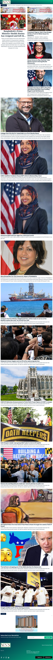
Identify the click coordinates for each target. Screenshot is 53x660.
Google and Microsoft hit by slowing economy (15, 608)
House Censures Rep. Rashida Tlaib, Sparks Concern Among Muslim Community (38, 61)
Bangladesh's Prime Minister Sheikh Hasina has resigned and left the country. (13, 35)
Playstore (48, 657)
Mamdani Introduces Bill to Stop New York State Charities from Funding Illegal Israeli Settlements (39, 89)
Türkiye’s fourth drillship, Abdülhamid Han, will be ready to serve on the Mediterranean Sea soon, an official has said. (23, 319)
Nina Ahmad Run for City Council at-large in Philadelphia (19, 276)
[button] (51, 2)
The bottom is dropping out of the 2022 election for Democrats (21, 567)
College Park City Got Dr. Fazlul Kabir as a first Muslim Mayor (20, 133)
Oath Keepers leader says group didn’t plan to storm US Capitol (21, 443)
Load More (3, 613)
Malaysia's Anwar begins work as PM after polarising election (20, 361)
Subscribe (48, 637)
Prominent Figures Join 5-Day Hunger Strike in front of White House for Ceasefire (39, 34)
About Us (2, 650)
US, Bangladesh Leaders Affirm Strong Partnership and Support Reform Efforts (29, 5)
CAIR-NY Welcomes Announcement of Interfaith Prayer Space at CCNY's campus (26, 402)
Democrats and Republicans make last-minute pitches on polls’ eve (22, 484)
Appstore (39, 657)
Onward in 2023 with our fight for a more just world (17, 235)
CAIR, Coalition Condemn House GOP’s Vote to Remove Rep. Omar (21, 176)
